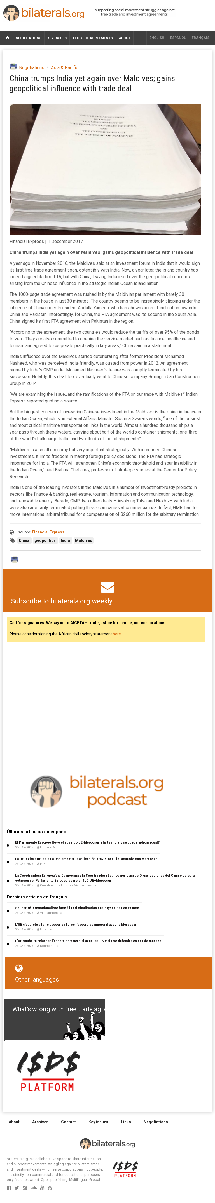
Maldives (83, 540)
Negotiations (28, 38)
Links (126, 1122)
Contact (68, 1122)
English (156, 38)
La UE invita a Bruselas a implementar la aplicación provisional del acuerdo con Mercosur (86, 859)
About (124, 38)
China (24, 540)
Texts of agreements (93, 38)
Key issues (57, 38)
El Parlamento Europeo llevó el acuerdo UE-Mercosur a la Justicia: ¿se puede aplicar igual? (87, 842)
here (117, 634)
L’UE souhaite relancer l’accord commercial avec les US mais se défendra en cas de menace (88, 941)
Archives (40, 1122)
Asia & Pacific (64, 67)
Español (178, 38)
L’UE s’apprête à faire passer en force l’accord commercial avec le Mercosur (76, 924)
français (200, 38)
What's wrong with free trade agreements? (71, 1009)
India (66, 540)
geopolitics (45, 540)
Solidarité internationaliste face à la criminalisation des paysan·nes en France (77, 908)
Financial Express (48, 532)
